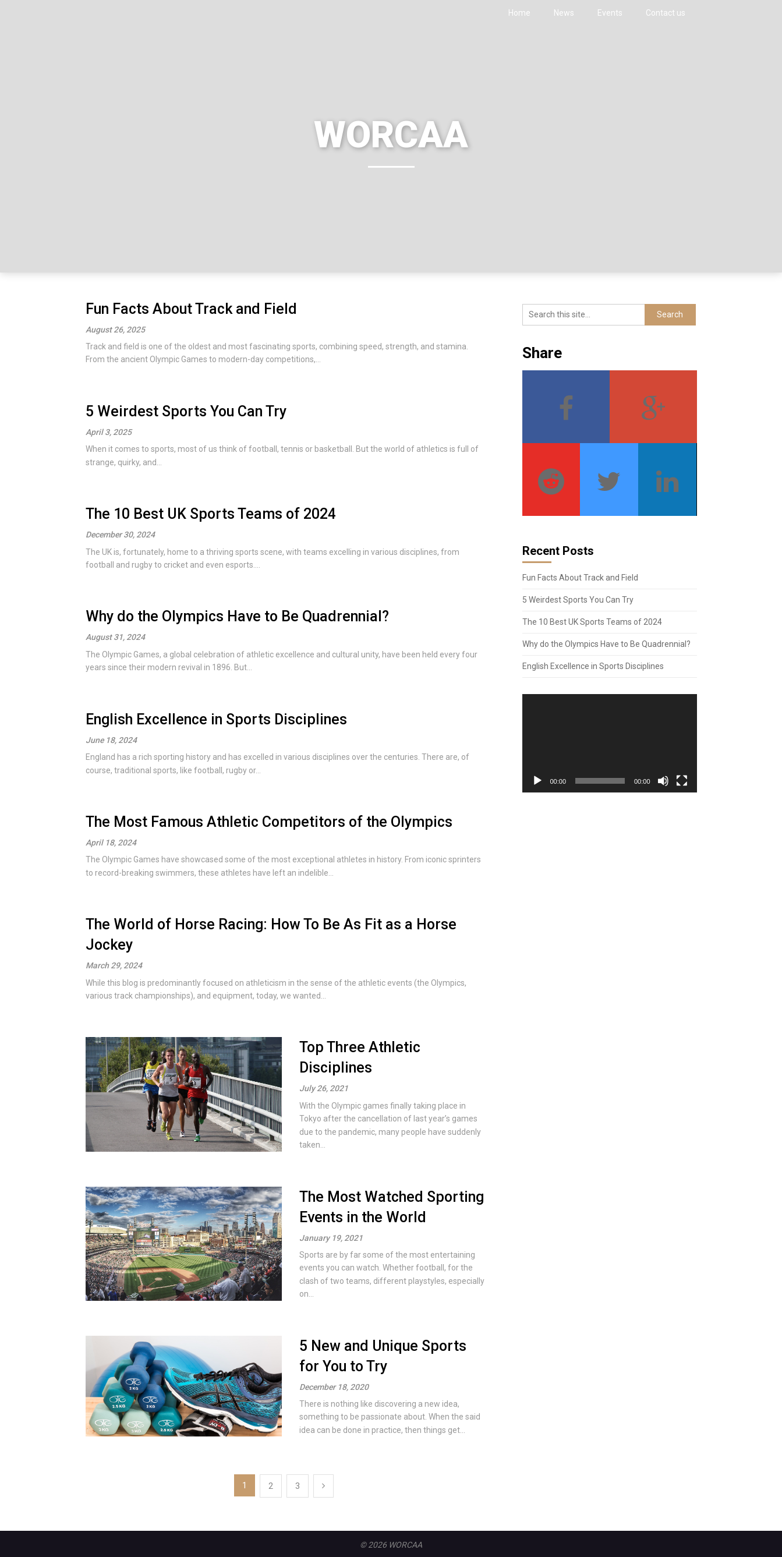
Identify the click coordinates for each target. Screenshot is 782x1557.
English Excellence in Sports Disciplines (216, 719)
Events (609, 12)
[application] (609, 743)
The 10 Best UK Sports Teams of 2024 (211, 513)
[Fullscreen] (682, 781)
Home (519, 12)
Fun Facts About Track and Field (191, 308)
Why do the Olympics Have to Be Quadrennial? (237, 616)
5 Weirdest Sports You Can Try (186, 411)
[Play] (537, 781)
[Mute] (663, 781)
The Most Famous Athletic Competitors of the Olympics (269, 821)
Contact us (665, 12)
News (564, 12)
